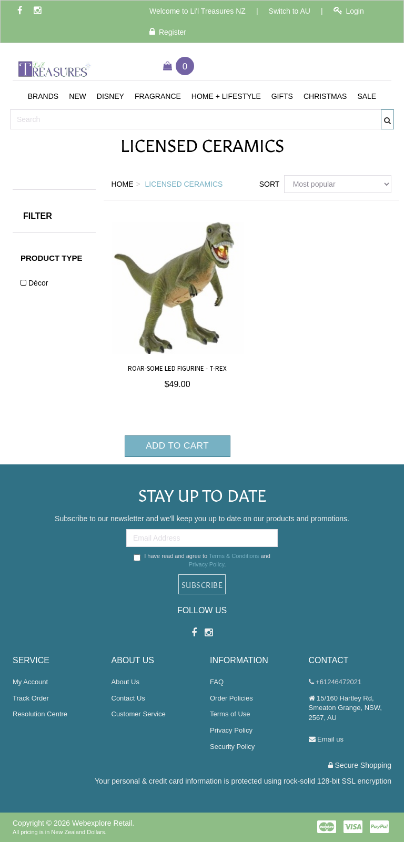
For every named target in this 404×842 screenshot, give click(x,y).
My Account (30, 682)
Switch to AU (289, 11)
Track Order (31, 698)
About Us (125, 682)
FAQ (217, 682)
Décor (38, 283)
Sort (267, 184)
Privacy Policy (207, 564)
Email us (326, 739)
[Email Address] (202, 538)
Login (349, 10)
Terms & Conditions (234, 556)
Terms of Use (230, 714)
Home (123, 184)
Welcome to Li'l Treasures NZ (197, 11)
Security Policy (232, 746)
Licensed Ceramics (184, 184)
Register (167, 31)
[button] (43, 96)
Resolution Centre (40, 714)
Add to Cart (177, 446)
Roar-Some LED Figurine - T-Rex (177, 368)
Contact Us (128, 698)
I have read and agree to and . (202, 560)
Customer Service (139, 714)
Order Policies (231, 698)
